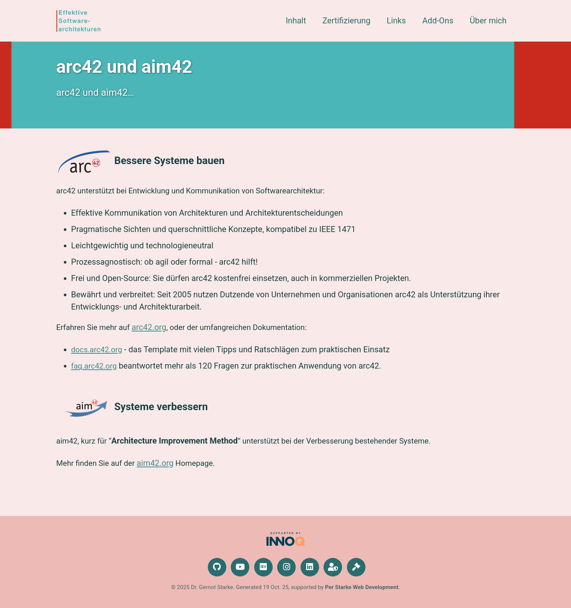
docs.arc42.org (98, 358)
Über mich (488, 20)
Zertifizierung (346, 20)
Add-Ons (437, 20)
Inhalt (296, 20)
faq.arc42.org (95, 374)
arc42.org (154, 335)
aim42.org (160, 474)
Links (396, 20)
